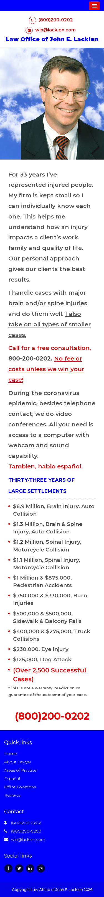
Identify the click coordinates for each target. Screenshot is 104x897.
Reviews (12, 795)
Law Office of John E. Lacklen (52, 39)
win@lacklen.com (51, 30)
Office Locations (20, 786)
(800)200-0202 (51, 20)
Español (12, 778)
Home (10, 753)
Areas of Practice (20, 770)
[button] (94, 5)
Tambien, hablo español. (45, 466)
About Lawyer (17, 761)
